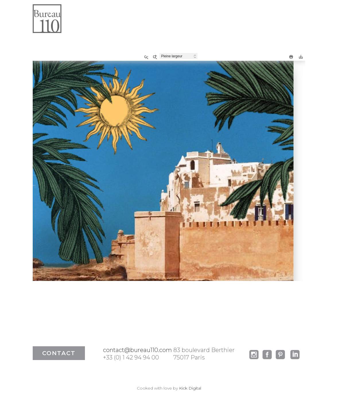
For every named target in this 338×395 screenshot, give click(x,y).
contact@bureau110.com (137, 350)
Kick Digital (190, 388)
